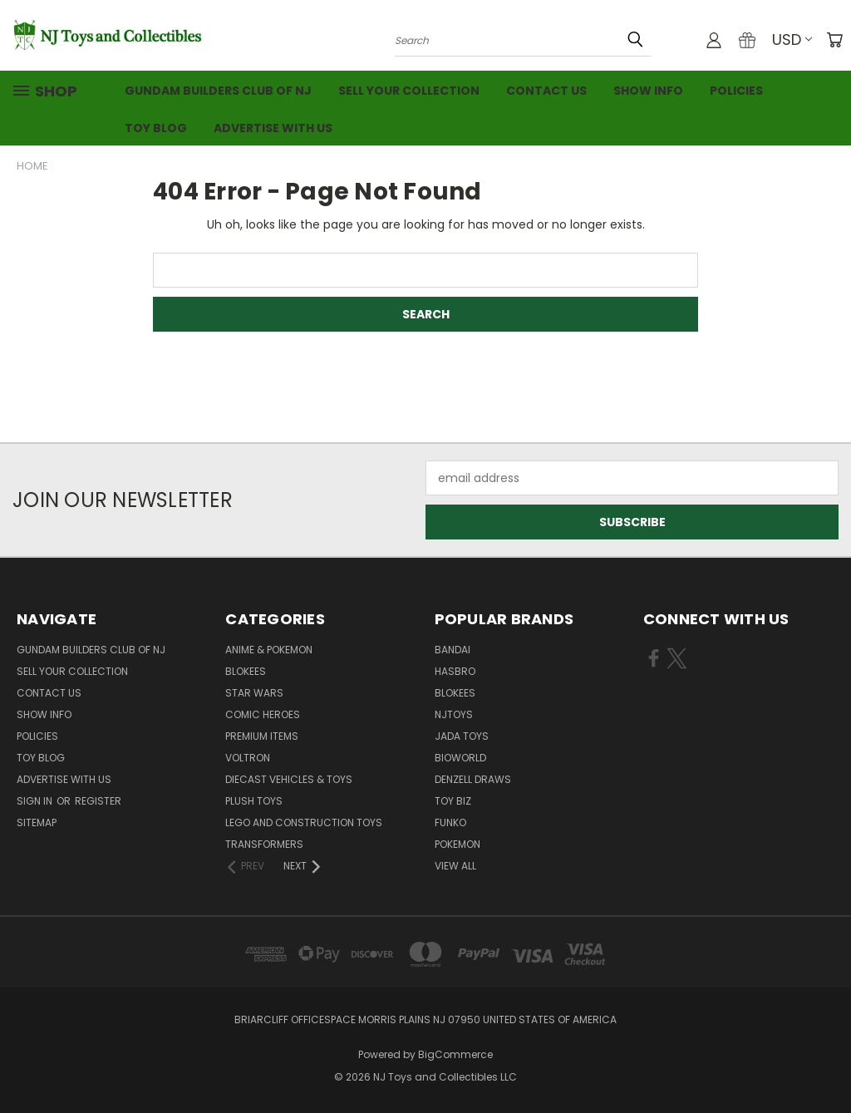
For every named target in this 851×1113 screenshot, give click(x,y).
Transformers (264, 844)
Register (98, 801)
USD (792, 39)
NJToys (454, 714)
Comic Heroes (262, 714)
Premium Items (261, 736)
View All (455, 866)
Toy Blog (156, 128)
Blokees (245, 671)
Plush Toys (254, 801)
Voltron (247, 758)
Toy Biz (453, 801)
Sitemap (37, 822)
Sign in (36, 801)
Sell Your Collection (409, 90)
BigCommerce (455, 1054)
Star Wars (254, 693)
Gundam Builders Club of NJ (218, 90)
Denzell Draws (473, 779)
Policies (736, 90)
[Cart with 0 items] (834, 40)
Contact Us (546, 90)
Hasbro (455, 671)
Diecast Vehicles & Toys (288, 779)
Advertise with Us (273, 128)
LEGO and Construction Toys (303, 822)
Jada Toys (462, 736)
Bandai (452, 650)
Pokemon (457, 844)
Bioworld (460, 758)
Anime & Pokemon (268, 650)
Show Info (648, 90)
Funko (450, 822)
